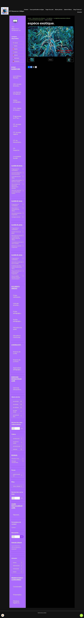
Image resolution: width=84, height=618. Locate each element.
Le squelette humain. (17, 158)
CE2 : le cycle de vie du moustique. (17, 86)
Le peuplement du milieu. (16, 178)
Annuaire (79, 12)
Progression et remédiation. (15, 170)
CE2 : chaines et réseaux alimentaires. (17, 110)
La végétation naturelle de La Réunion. (62, 18)
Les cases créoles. (17, 413)
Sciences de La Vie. (16, 354)
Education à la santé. (17, 330)
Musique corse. (15, 461)
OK (21, 430)
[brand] (11, 11)
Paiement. (16, 518)
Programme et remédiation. (15, 206)
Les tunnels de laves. (17, 417)
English (15, 46)
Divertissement (17, 568)
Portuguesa (16, 61)
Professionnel (17, 572)
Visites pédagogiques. (17, 102)
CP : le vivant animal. (17, 126)
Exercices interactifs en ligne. (17, 390)
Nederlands (16, 58)
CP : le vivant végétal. (17, 134)
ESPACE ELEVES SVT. (17, 477)
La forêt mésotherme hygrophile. (36, 20)
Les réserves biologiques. (17, 94)
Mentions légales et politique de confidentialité (17, 605)
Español (15, 49)
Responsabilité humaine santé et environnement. (16, 279)
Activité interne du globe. (16, 233)
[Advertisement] (23, 3)
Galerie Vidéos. (68, 9)
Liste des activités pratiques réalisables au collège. (17, 306)
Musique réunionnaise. (15, 464)
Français (15, 43)
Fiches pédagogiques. (17, 314)
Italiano (15, 52)
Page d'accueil (49, 9)
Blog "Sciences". (77, 9)
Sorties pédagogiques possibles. (17, 322)
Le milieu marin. (17, 441)
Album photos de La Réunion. (38, 18)
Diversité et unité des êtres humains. (17, 264)
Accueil (29, 18)
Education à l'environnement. (17, 338)
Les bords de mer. (17, 448)
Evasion (17, 575)
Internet (17, 565)
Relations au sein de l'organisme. (16, 248)
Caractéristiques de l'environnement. (16, 174)
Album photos (58, 9)
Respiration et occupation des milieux (15, 210)
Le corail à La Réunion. (17, 78)
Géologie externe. (16, 218)
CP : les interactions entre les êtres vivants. (17, 142)
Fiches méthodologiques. (17, 298)
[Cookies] (2, 615)
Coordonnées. (17, 591)
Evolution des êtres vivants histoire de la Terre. (17, 269)
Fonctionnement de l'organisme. (16, 215)
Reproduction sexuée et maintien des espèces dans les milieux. (17, 239)
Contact (26, 9)
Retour (50, 60)
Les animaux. (17, 406)
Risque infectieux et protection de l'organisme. (17, 274)
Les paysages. (17, 403)
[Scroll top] (81, 615)
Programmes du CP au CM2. (17, 118)
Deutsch (15, 55)
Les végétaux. (49, 18)
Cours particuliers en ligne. (37, 9)
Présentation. (17, 598)
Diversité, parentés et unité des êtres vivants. (16, 193)
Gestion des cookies (42, 616)
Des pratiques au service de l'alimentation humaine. (16, 187)
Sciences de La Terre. (16, 362)
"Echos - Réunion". (17, 489)
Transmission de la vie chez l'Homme (17, 244)
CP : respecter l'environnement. (17, 150)
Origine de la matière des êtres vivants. (17, 182)
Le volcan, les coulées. (17, 444)
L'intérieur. (17, 451)
